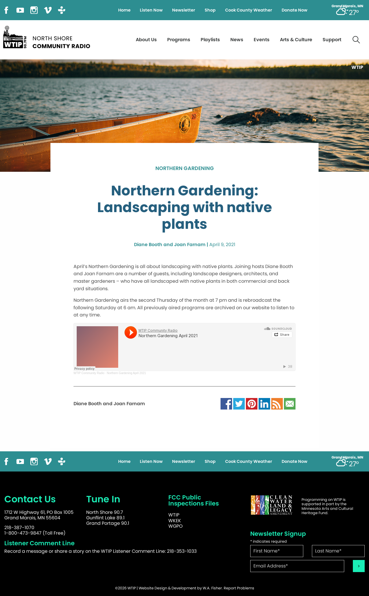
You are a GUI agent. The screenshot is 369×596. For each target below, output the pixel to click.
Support (332, 39)
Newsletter (183, 10)
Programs (178, 39)
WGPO (175, 526)
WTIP (173, 515)
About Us (146, 39)
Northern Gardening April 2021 (126, 373)
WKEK (174, 520)
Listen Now (151, 10)
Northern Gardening (184, 168)
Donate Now (294, 10)
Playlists (210, 39)
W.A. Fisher (212, 588)
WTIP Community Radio (89, 373)
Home (124, 10)
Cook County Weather (248, 10)
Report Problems (239, 588)
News (236, 39)
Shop (210, 10)
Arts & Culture (296, 39)
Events (262, 39)
